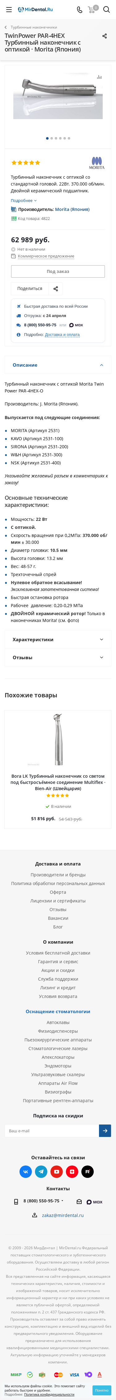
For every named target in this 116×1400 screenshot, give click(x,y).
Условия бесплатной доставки (58, 953)
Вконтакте (25, 1171)
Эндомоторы (58, 1066)
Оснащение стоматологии (58, 1011)
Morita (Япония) (72, 209)
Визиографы (58, 1092)
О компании (58, 942)
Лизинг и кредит (58, 988)
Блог (58, 927)
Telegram (41, 1171)
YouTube (56, 1171)
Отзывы (58, 909)
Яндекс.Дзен (72, 1171)
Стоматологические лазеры (58, 1048)
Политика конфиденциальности (49, 1394)
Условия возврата (58, 996)
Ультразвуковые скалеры (58, 1074)
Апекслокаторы (58, 1057)
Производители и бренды (58, 875)
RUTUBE (87, 1171)
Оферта (58, 892)
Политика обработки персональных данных (58, 883)
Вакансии (58, 918)
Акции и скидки (58, 970)
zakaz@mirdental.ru (63, 1215)
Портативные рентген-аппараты (58, 1100)
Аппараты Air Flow (58, 1083)
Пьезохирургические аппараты (58, 1040)
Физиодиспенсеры (58, 1031)
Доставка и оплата (62, 334)
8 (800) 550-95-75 (40, 325)
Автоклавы (58, 1022)
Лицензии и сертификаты (58, 901)
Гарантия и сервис (58, 961)
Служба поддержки (58, 979)
